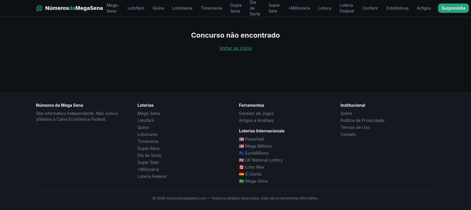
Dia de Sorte (149, 155)
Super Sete (274, 8)
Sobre (346, 113)
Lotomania (182, 8)
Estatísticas (397, 8)
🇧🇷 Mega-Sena (253, 180)
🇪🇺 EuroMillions (253, 152)
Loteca (324, 8)
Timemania (211, 8)
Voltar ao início (235, 48)
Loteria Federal (347, 8)
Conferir (370, 8)
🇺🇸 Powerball (251, 138)
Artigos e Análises (256, 120)
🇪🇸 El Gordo (250, 174)
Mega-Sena (113, 8)
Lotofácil (136, 8)
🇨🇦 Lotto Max (251, 166)
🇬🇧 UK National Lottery (261, 160)
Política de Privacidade (363, 120)
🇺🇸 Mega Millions (255, 146)
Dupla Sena (236, 8)
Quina (158, 8)
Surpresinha (453, 8)
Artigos (424, 8)
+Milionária (299, 8)
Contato (348, 134)
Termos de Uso (355, 127)
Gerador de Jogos (256, 113)
